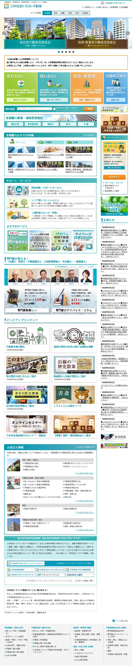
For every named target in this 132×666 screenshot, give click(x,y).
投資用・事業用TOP (83, 631)
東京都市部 (33, 124)
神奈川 (50, 124)
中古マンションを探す (15, 612)
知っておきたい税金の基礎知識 (37, 481)
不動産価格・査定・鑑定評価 (78, 491)
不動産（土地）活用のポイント (37, 523)
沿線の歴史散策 (81, 656)
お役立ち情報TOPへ (86, 447)
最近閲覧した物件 (112, 191)
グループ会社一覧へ (85, 581)
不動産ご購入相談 (13, 649)
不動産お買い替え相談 (15, 652)
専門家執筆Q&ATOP (116, 631)
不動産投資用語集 (31, 526)
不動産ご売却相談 (40, 640)
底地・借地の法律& (73, 526)
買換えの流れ (29, 470)
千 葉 (86, 124)
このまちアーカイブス (84, 653)
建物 (28, 494)
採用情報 (114, 7)
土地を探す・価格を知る (36, 612)
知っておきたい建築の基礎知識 (37, 484)
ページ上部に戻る (120, 621)
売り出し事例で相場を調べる (44, 646)
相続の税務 (70, 509)
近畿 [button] (62, 13)
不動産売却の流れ (31, 463)
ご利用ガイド (89, 7)
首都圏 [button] (47, 13)
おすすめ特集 (11, 655)
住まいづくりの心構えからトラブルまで (42, 497)
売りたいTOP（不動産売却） (45, 631)
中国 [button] (70, 13)
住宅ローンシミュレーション (76, 466)
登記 (68, 497)
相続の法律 (30, 509)
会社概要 (124, 7)
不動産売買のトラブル (75, 484)
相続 (109, 651)
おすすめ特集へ (88, 135)
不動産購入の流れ (31, 466)
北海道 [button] (85, 13)
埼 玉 (68, 124)
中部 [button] (55, 13)
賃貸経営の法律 (72, 523)
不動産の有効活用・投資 (117, 654)
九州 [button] (77, 13)
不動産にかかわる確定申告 (35, 488)
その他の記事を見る (85, 473)
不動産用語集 (29, 491)
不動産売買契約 (72, 481)
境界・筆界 (70, 494)
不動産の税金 (71, 488)
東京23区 (15, 124)
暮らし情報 (79, 650)
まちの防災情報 (81, 660)
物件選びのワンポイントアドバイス (78, 463)
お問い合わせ (102, 7)
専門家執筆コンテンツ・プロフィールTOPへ (76, 267)
